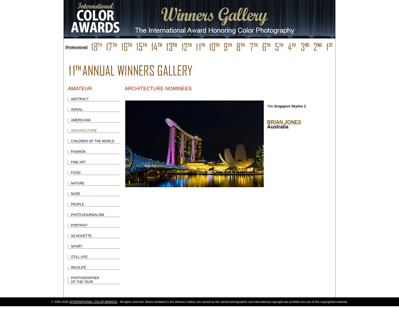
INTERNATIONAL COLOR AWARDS (93, 301)
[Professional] (76, 47)
